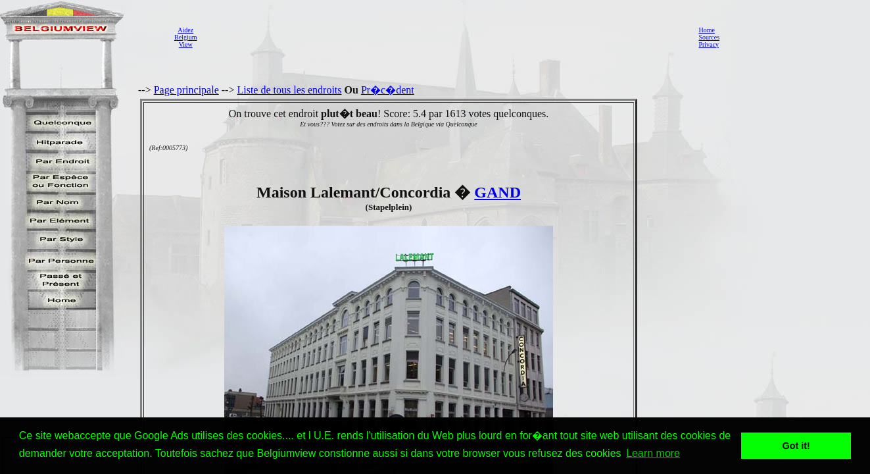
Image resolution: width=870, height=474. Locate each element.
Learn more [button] (653, 453)
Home (706, 30)
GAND (497, 192)
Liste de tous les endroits (289, 89)
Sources (708, 37)
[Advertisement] (444, 36)
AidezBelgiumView (185, 37)
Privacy (708, 44)
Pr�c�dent (387, 89)
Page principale (186, 89)
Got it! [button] (796, 445)
